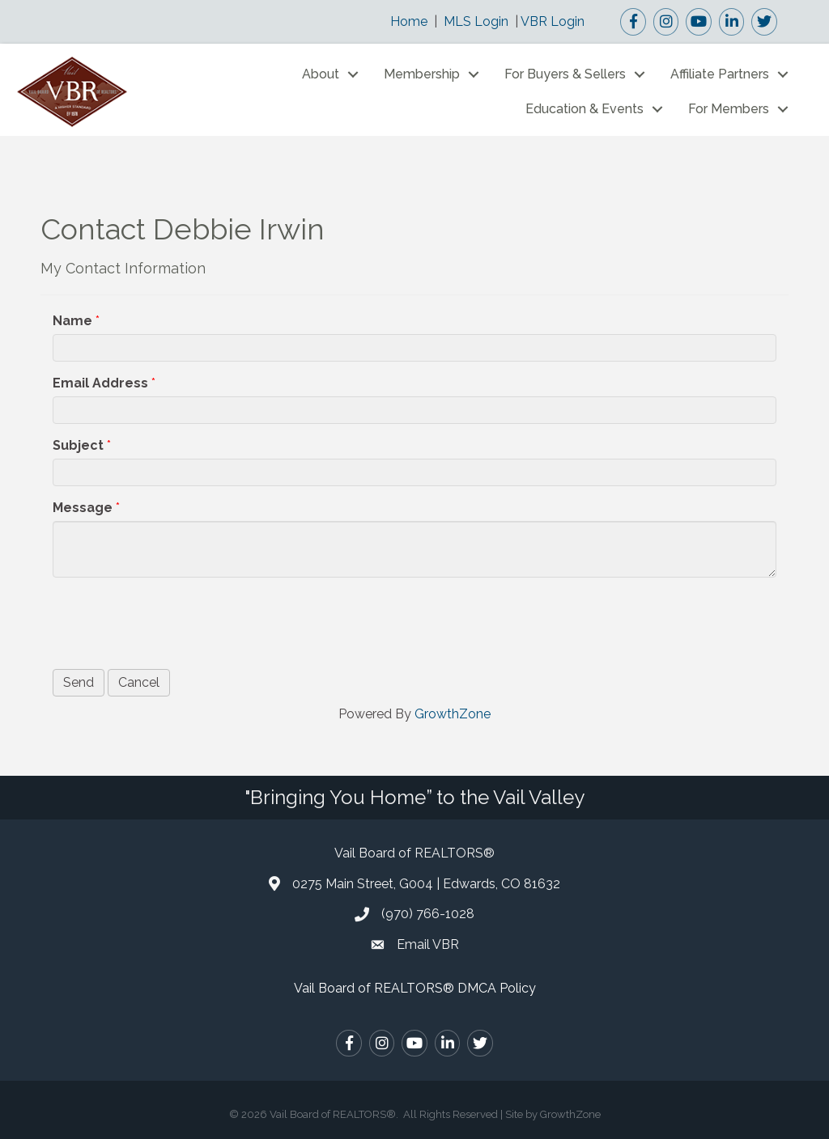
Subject (78, 445)
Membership (422, 74)
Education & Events (584, 108)
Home (408, 21)
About (320, 74)
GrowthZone (452, 714)
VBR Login (553, 21)
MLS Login (476, 21)
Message (83, 507)
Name (72, 320)
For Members (728, 108)
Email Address (100, 383)
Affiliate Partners (719, 74)
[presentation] (176, 621)
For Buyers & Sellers (565, 74)
